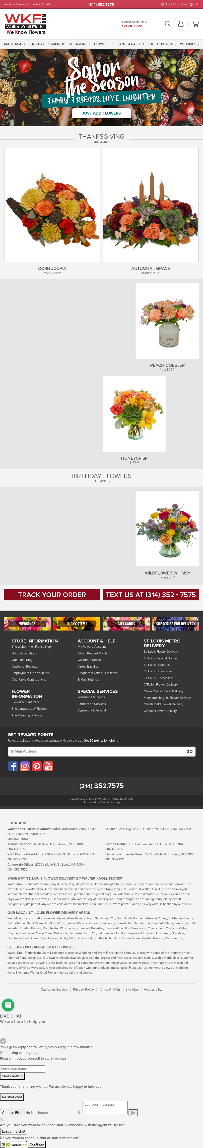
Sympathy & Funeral (92, 710)
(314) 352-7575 (17, 870)
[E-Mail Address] (96, 752)
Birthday (36, 44)
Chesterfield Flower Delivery (163, 704)
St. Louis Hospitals (157, 665)
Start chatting (12, 1076)
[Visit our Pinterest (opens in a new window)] (36, 766)
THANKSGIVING (101, 136)
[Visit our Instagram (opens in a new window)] (24, 766)
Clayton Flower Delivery (160, 711)
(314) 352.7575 (101, 4)
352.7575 (101, 786)
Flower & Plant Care (25, 702)
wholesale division (68, 958)
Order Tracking (88, 667)
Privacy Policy (83, 989)
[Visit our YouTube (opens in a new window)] (48, 766)
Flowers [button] (101, 44)
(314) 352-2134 (115, 859)
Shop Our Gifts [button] (160, 44)
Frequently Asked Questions (98, 673)
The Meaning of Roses (27, 715)
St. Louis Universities (158, 671)
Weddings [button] (188, 44)
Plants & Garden (130, 44)
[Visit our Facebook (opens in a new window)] (13, 766)
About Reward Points (93, 653)
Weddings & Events (91, 697)
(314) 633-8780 (17, 859)
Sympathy (56, 44)
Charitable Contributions (29, 680)
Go (190, 751)
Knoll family (114, 889)
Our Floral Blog (22, 660)
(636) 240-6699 (180, 829)
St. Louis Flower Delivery (161, 652)
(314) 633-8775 (115, 849)
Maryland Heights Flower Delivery (167, 698)
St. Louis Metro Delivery (162, 644)
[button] (181, 24)
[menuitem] (15, 44)
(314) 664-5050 (17, 839)
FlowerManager (111, 802)
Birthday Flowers (101, 476)
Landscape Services (92, 704)
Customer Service (90, 660)
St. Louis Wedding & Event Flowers (40, 947)
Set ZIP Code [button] (132, 26)
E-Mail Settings (88, 680)
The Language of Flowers (29, 709)
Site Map (132, 989)
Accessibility (153, 989)
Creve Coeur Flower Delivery (163, 691)
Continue (37, 1144)
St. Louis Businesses (158, 678)
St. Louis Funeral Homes (161, 658)
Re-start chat (12, 1097)
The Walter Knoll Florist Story (32, 647)
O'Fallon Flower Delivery (161, 685)
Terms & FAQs (110, 989)
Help (196, 4)
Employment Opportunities (31, 673)
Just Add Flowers (101, 113)
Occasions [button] (78, 44)
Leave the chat (13, 1131)
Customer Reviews (25, 667)
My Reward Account (92, 647)
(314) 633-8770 (17, 849)
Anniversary (14, 44)
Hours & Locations (176, 4)
